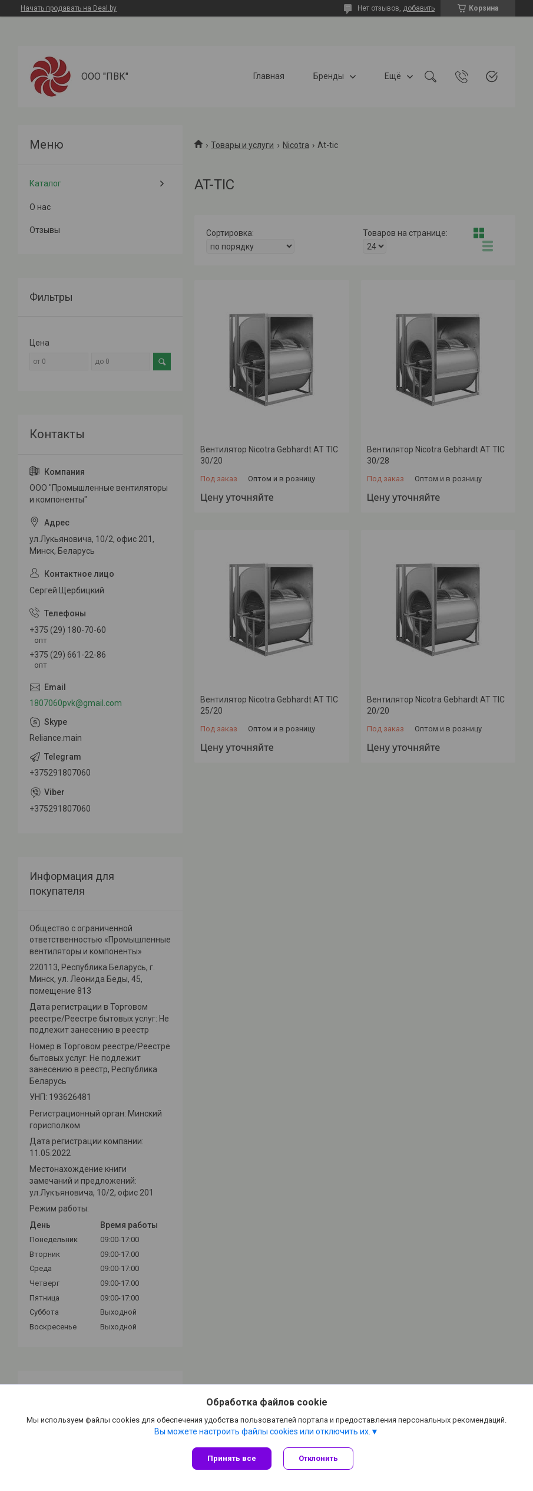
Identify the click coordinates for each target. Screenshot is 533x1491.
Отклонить (318, 1458)
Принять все (231, 1458)
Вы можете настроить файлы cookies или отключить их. (262, 1431)
